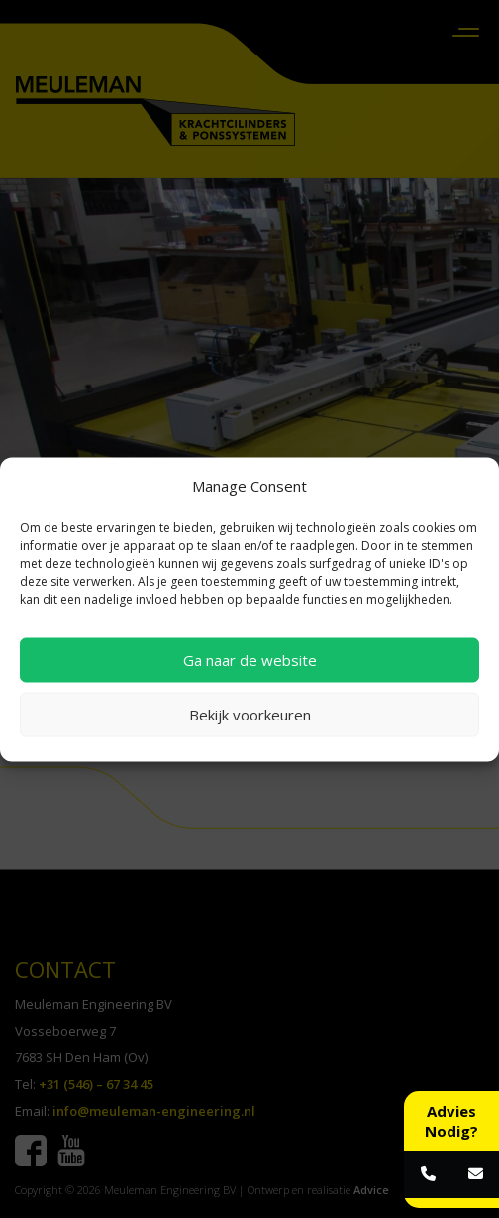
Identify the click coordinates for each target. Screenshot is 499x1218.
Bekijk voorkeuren (250, 714)
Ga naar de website (250, 660)
